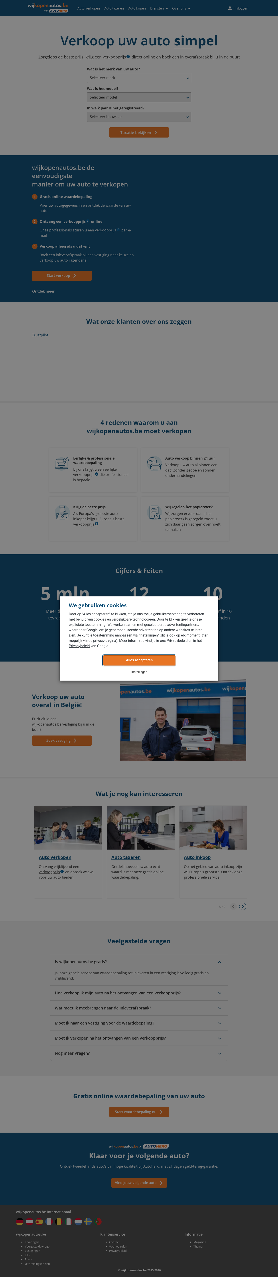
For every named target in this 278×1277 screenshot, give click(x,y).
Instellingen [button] (139, 672)
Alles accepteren (139, 660)
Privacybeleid (177, 640)
